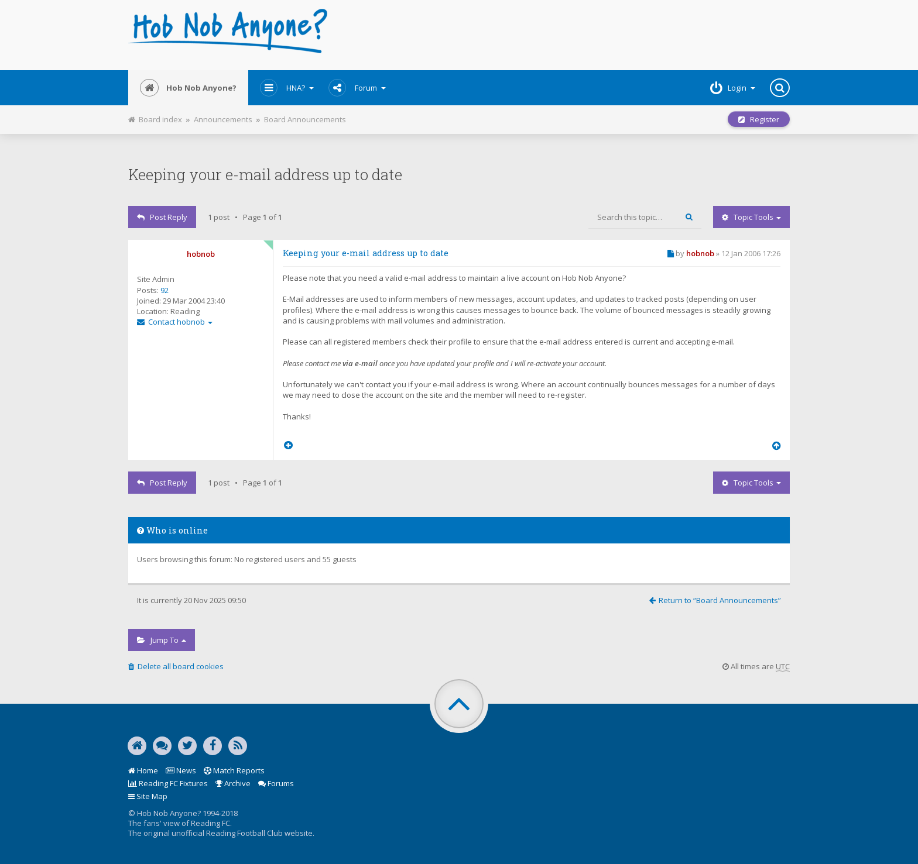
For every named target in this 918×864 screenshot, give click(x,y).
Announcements (223, 119)
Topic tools (751, 217)
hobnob (201, 254)
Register (758, 119)
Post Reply (162, 217)
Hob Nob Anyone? (188, 87)
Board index (155, 119)
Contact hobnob (175, 321)
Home (143, 770)
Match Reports (234, 770)
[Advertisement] (571, 35)
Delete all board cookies (176, 666)
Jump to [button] (161, 640)
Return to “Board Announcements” (715, 600)
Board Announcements (305, 119)
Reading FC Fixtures (168, 783)
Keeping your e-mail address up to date (265, 174)
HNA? (287, 87)
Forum (357, 87)
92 (164, 290)
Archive (233, 783)
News (181, 770)
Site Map (147, 796)
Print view (352, 116)
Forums (276, 783)
